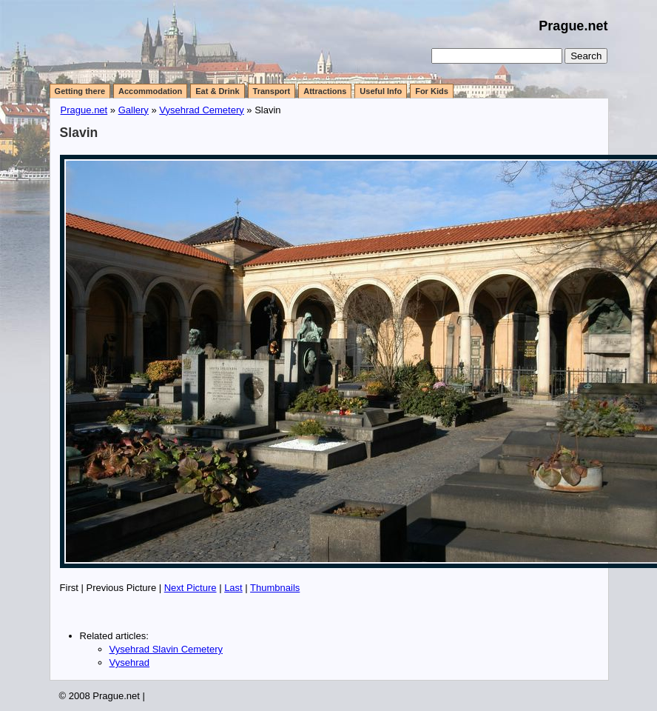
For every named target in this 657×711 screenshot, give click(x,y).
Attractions (324, 91)
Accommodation (150, 91)
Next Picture (190, 587)
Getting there (80, 91)
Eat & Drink (217, 91)
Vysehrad (129, 662)
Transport (272, 91)
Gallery (133, 110)
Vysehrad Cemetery (201, 110)
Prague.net (573, 26)
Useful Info (381, 91)
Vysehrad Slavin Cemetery (166, 649)
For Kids (431, 91)
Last (233, 587)
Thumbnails (275, 587)
